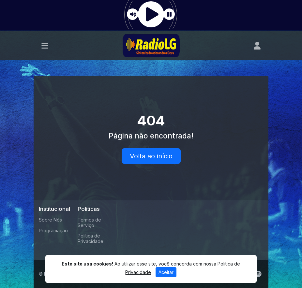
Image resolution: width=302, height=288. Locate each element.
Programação (53, 230)
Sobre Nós (50, 220)
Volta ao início (151, 156)
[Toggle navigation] (45, 45)
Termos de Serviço (89, 222)
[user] (257, 45)
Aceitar (166, 272)
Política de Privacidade (90, 238)
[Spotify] (258, 274)
